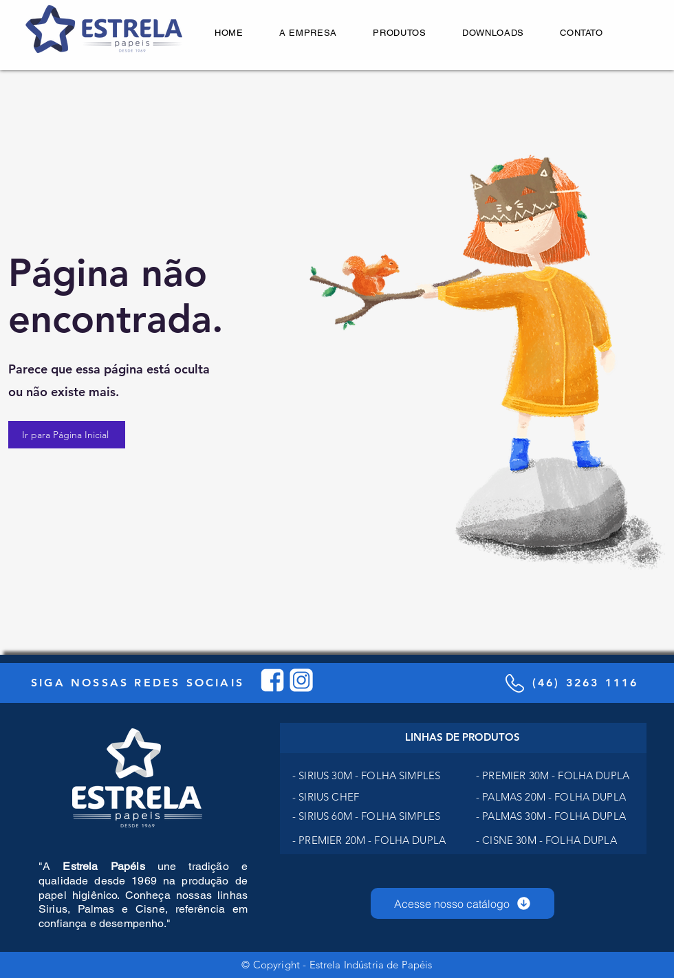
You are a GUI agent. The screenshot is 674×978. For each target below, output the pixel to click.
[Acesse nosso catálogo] (462, 903)
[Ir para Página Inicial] (66, 434)
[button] (400, 33)
